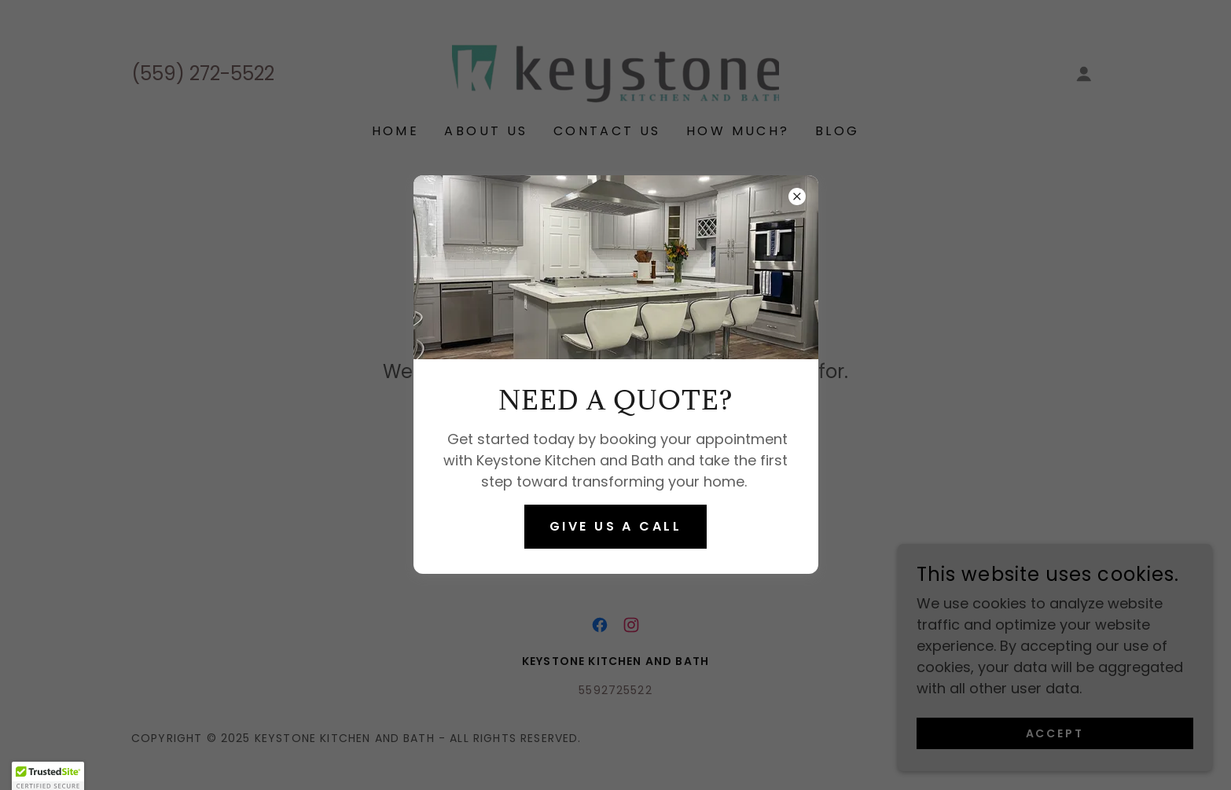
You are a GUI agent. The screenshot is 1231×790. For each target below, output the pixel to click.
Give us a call (615, 526)
